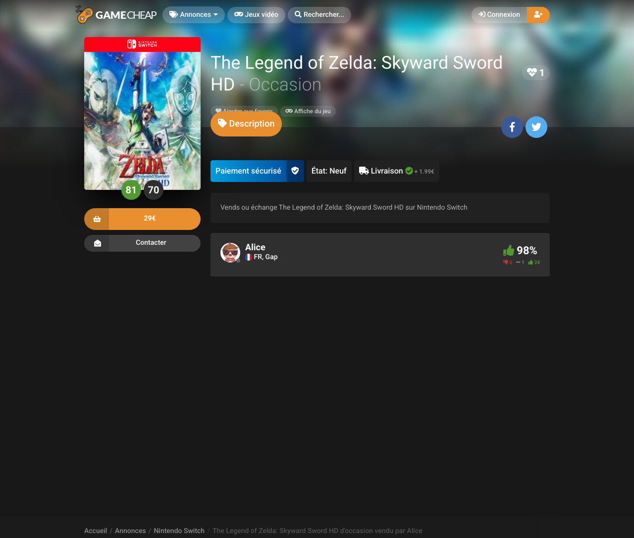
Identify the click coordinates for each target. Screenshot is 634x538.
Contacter (142, 243)
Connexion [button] (499, 15)
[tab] (246, 123)
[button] (319, 15)
